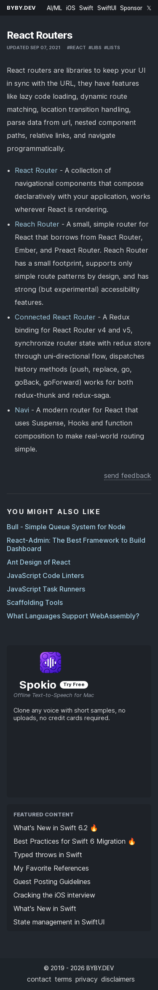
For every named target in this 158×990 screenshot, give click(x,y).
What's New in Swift (44, 908)
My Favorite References (51, 868)
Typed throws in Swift (47, 854)
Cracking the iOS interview (54, 895)
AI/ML (54, 8)
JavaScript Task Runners (46, 589)
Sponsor (131, 8)
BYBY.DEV (21, 8)
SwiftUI (106, 8)
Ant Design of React (38, 562)
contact (39, 979)
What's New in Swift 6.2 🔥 (55, 828)
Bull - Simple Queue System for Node (66, 527)
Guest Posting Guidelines (52, 881)
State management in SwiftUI (59, 922)
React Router (36, 170)
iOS (70, 8)
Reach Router (37, 224)
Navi (22, 410)
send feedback (127, 475)
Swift (86, 8)
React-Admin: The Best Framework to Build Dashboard (76, 544)
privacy (86, 979)
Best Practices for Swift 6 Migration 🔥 (74, 841)
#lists (112, 47)
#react (76, 47)
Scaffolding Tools (35, 602)
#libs (95, 47)
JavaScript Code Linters (45, 575)
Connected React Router (55, 317)
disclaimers (118, 979)
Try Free (74, 684)
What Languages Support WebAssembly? (73, 616)
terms (63, 979)
